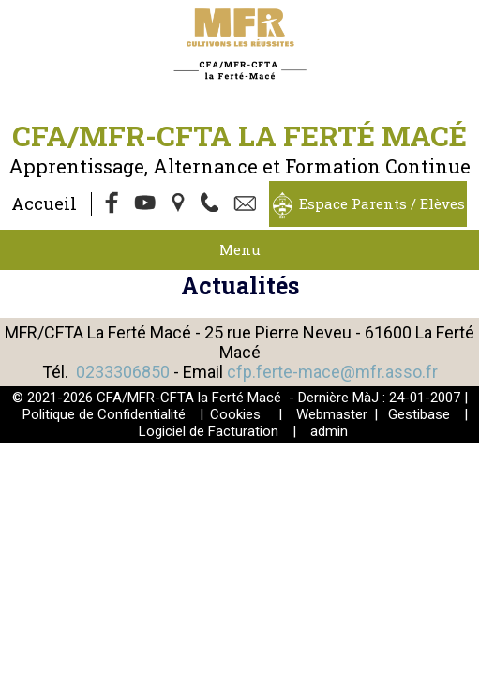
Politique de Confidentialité (104, 414)
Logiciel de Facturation (208, 431)
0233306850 (123, 372)
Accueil (44, 203)
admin (329, 431)
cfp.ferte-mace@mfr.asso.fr (332, 372)
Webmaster (331, 414)
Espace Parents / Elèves (382, 203)
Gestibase (419, 414)
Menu (240, 249)
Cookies (235, 414)
